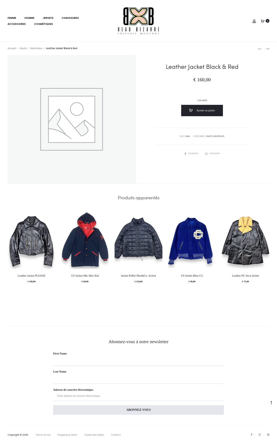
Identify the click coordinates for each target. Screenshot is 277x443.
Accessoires (17, 24)
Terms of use (43, 434)
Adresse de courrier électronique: (138, 394)
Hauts (23, 48)
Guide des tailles (94, 434)
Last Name (59, 371)
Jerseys (48, 18)
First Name (60, 353)
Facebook (192, 153)
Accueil (12, 48)
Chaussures (70, 18)
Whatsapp (212, 153)
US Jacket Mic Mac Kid (85, 275)
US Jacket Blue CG (192, 275)
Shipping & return (67, 434)
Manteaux (36, 48)
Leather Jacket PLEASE (31, 275)
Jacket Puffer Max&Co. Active (138, 275)
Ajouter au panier (202, 110)
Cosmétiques (43, 24)
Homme (29, 18)
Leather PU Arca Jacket (245, 275)
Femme (12, 18)
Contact (115, 434)
